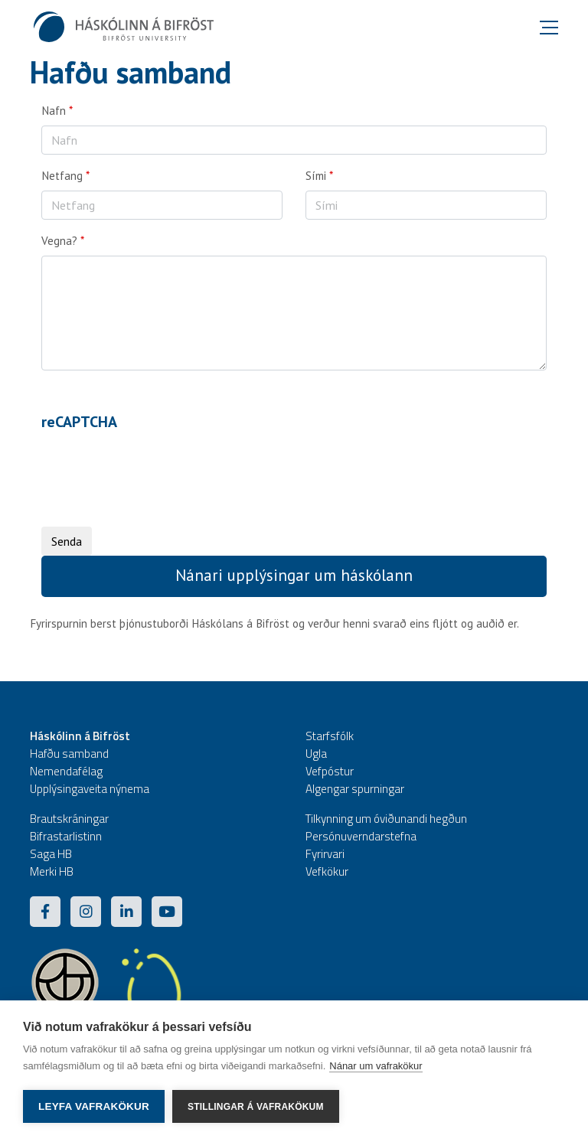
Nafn (53, 110)
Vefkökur (326, 871)
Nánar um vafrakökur (375, 1066)
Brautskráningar (69, 818)
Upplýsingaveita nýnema (89, 789)
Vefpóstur (329, 771)
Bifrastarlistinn (66, 836)
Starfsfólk (329, 736)
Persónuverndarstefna (360, 836)
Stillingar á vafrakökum (256, 1106)
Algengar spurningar (354, 789)
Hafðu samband (69, 753)
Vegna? (59, 240)
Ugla (316, 753)
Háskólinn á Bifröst (80, 736)
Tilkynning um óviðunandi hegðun (386, 818)
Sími (315, 175)
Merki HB (52, 871)
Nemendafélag (66, 771)
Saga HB (51, 854)
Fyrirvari (325, 854)
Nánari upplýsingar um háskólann (294, 575)
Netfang (62, 175)
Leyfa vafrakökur (93, 1106)
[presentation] (157, 467)
